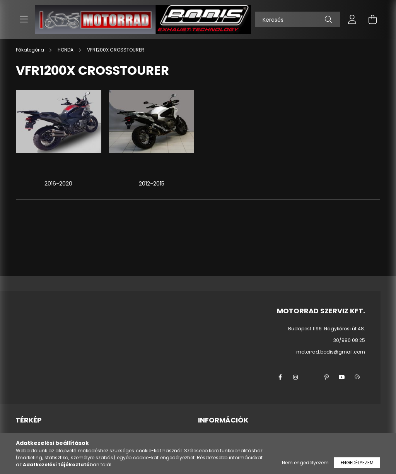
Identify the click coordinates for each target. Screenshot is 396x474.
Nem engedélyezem (305, 462)
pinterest (326, 377)
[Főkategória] (30, 49)
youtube (342, 377)
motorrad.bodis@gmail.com (330, 352)
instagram (295, 377)
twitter (311, 377)
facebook (280, 377)
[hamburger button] (23, 19)
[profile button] (352, 19)
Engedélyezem (357, 462)
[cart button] (372, 19)
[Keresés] (297, 19)
